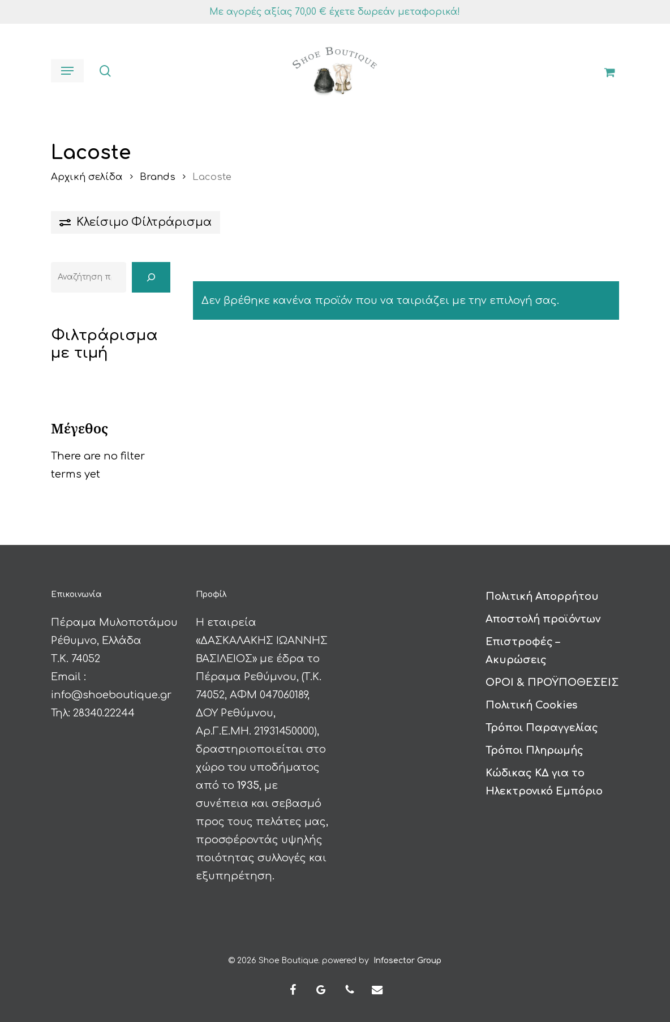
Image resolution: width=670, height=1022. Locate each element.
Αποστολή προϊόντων (543, 616)
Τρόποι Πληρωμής (534, 748)
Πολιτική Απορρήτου (542, 594)
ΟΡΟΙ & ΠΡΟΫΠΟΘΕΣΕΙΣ (552, 680)
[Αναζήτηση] (151, 277)
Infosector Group (407, 958)
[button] (67, 70)
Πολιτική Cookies (531, 702)
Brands (157, 176)
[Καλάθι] (605, 71)
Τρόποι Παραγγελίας (542, 725)
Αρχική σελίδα (87, 176)
